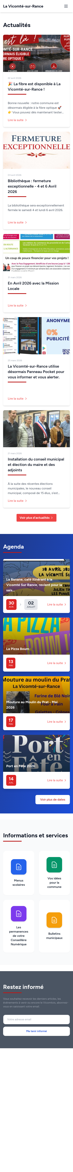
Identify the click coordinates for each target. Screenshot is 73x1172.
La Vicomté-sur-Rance (23, 6)
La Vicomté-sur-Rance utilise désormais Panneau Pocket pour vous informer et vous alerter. (36, 371)
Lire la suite (17, 120)
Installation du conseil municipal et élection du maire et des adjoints (36, 464)
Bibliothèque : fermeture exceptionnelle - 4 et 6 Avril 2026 (32, 186)
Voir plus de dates (52, 799)
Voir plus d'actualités (37, 517)
